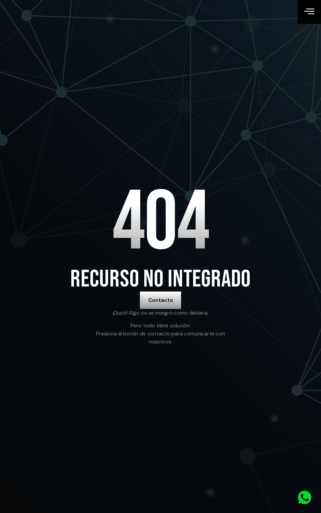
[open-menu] (309, 12)
